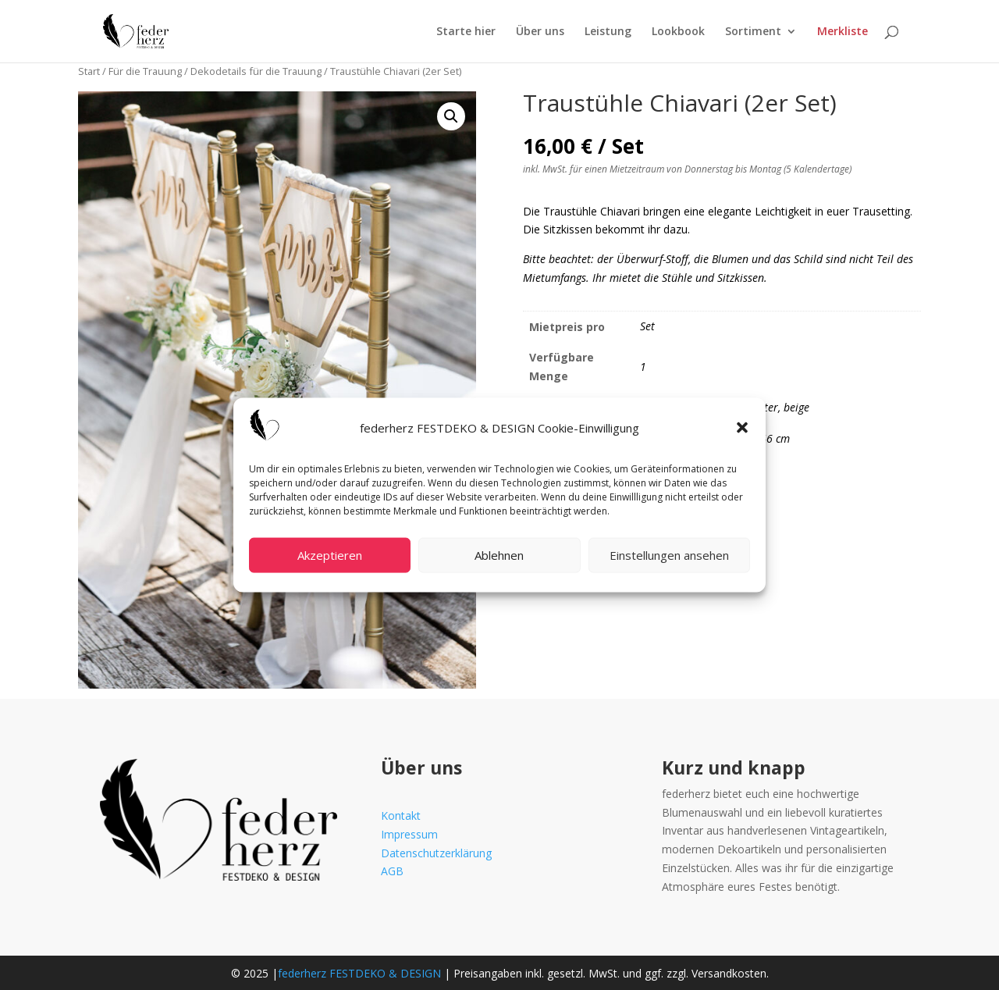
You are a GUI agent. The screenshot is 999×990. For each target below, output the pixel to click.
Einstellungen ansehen (669, 555)
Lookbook (678, 32)
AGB (392, 871)
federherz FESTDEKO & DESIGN (359, 973)
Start (89, 71)
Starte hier (466, 32)
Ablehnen (499, 555)
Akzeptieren (329, 555)
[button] (742, 428)
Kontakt (401, 815)
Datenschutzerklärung (436, 853)
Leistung (608, 32)
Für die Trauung (145, 71)
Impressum (409, 834)
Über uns (540, 32)
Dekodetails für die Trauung (256, 71)
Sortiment (753, 32)
